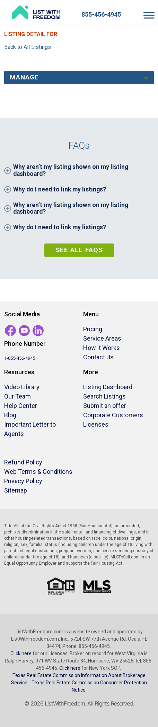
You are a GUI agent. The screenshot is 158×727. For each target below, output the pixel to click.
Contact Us (98, 357)
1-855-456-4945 (19, 358)
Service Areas (102, 338)
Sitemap (15, 490)
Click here (21, 653)
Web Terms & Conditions (38, 471)
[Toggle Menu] (149, 15)
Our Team (17, 396)
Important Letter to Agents (30, 429)
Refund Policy (23, 462)
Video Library (22, 387)
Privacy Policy (23, 481)
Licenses (95, 424)
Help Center (20, 405)
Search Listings (104, 396)
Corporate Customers (113, 415)
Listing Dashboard (107, 387)
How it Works (101, 347)
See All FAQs (79, 250)
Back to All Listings (27, 47)
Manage (24, 77)
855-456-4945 (101, 14)
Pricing (92, 329)
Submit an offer (104, 405)
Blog (10, 415)
